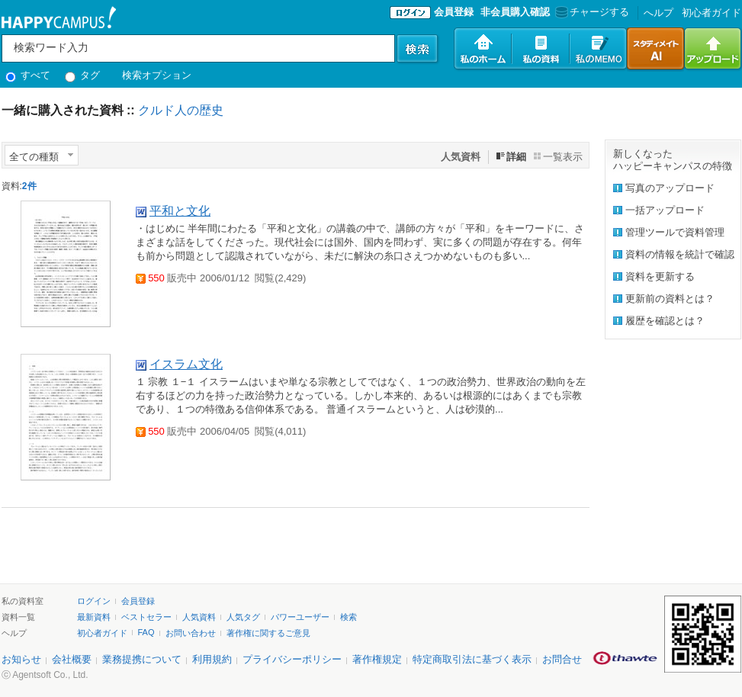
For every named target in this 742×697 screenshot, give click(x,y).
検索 (348, 617)
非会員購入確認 (515, 12)
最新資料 (94, 617)
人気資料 (199, 617)
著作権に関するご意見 (268, 633)
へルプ (658, 12)
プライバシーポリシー (292, 659)
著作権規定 (377, 659)
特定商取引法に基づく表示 (472, 659)
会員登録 (454, 12)
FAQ (146, 632)
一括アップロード (665, 210)
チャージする (590, 12)
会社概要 (72, 659)
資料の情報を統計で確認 (679, 254)
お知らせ (21, 659)
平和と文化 (179, 210)
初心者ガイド (711, 12)
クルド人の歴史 (180, 110)
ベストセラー (146, 617)
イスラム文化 (186, 364)
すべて (28, 75)
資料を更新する (660, 276)
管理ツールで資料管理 (674, 232)
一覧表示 (563, 156)
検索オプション (156, 75)
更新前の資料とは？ (670, 298)
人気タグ (243, 617)
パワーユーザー (300, 617)
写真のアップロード (670, 188)
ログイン (94, 600)
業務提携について (141, 659)
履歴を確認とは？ (665, 320)
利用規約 (212, 659)
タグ (83, 75)
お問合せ (562, 659)
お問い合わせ (190, 633)
